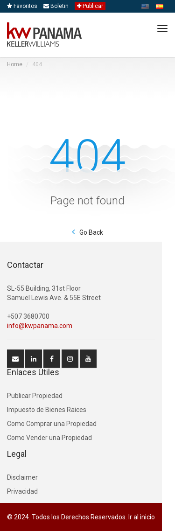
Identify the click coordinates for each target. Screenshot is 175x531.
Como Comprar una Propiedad (52, 423)
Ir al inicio (141, 517)
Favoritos (22, 6)
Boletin (56, 6)
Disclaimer (22, 477)
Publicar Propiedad (35, 395)
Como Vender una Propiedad (49, 437)
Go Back (91, 232)
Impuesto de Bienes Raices (46, 409)
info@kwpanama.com (39, 325)
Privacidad (22, 491)
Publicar (90, 6)
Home (14, 64)
